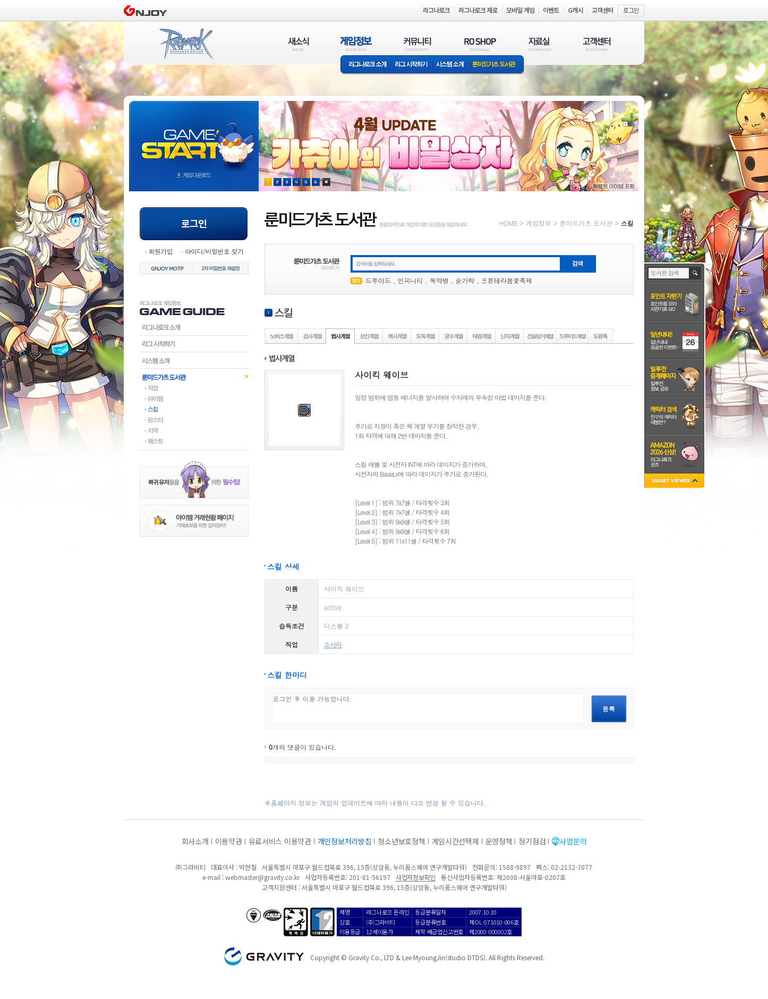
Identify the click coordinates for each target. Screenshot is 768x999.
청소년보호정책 (401, 841)
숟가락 (465, 280)
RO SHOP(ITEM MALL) (480, 44)
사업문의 (572, 841)
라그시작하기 (194, 344)
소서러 (333, 644)
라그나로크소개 (365, 65)
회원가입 (160, 251)
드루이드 (378, 280)
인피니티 (410, 280)
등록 (608, 708)
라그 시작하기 (411, 65)
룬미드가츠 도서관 (496, 65)
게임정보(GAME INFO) (356, 44)
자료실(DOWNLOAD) (539, 44)
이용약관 (228, 841)
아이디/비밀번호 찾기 (214, 251)
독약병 (439, 280)
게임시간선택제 (455, 841)
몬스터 (194, 420)
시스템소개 (450, 65)
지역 (194, 430)
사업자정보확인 (416, 877)
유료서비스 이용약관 (280, 841)
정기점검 (531, 841)
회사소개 (195, 841)
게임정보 (538, 222)
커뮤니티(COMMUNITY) (417, 44)
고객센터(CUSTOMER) (596, 44)
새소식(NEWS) (298, 44)
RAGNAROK (185, 44)
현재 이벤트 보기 (326, 182)
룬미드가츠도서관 (194, 377)
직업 (194, 388)
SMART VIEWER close (675, 481)
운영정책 (499, 841)
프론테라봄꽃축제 (506, 280)
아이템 (194, 398)
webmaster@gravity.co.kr (262, 877)
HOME (508, 222)
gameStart (194, 136)
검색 (695, 273)
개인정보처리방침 (345, 841)
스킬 (194, 409)
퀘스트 (194, 441)
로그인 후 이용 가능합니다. (428, 708)
